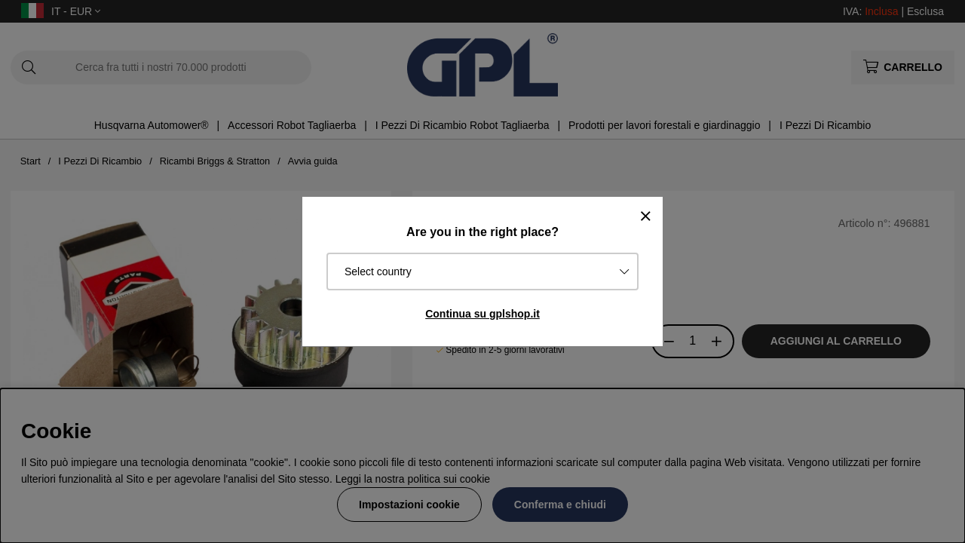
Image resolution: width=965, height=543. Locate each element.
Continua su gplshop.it (482, 314)
